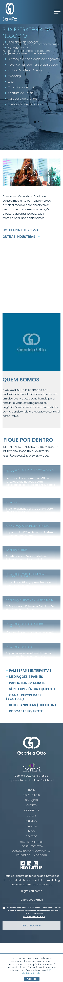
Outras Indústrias (21, 236)
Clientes (31, 805)
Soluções (31, 800)
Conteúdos (31, 810)
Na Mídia (32, 826)
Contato (31, 836)
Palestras (31, 820)
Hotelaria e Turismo (22, 230)
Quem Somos (31, 795)
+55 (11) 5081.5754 (31, 846)
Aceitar (31, 978)
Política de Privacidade (31, 855)
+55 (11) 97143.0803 (31, 842)
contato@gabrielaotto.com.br (31, 850)
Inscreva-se (31, 925)
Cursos (31, 815)
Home (31, 789)
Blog (31, 831)
